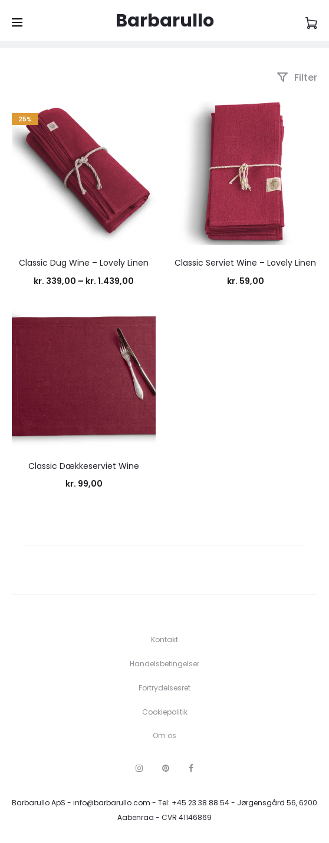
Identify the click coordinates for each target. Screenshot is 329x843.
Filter (297, 77)
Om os (164, 735)
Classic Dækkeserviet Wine (83, 466)
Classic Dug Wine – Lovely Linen (84, 263)
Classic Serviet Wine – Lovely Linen (245, 263)
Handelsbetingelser (164, 664)
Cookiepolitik (164, 712)
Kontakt (164, 639)
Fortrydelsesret (164, 688)
